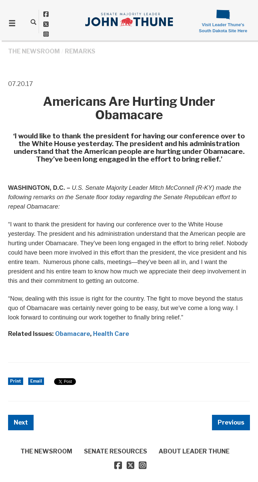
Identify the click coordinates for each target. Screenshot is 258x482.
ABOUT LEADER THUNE (194, 451)
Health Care (111, 333)
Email (36, 381)
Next (21, 422)
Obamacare (72, 333)
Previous (231, 422)
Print (15, 381)
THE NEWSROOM (34, 51)
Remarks (80, 51)
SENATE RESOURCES (115, 451)
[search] (33, 22)
